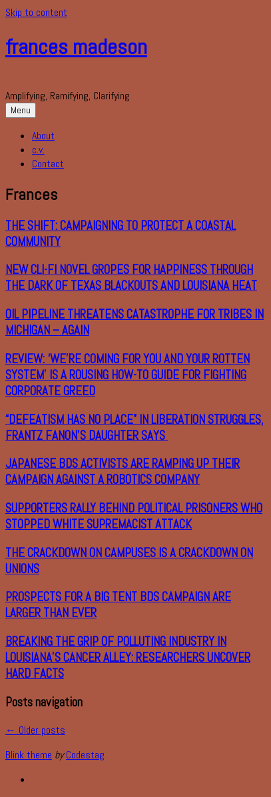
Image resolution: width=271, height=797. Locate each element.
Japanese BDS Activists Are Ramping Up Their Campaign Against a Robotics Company (122, 472)
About (43, 136)
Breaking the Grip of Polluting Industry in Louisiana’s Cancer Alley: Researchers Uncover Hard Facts (127, 658)
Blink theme (28, 755)
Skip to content (36, 12)
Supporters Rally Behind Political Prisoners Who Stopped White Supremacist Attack (133, 516)
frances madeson (76, 46)
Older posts (35, 730)
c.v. (38, 150)
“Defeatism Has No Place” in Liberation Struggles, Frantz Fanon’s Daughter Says (134, 428)
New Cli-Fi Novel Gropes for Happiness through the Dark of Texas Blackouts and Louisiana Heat (131, 278)
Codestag (85, 755)
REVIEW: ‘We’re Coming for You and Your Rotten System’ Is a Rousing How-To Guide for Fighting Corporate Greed (127, 375)
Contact (48, 164)
